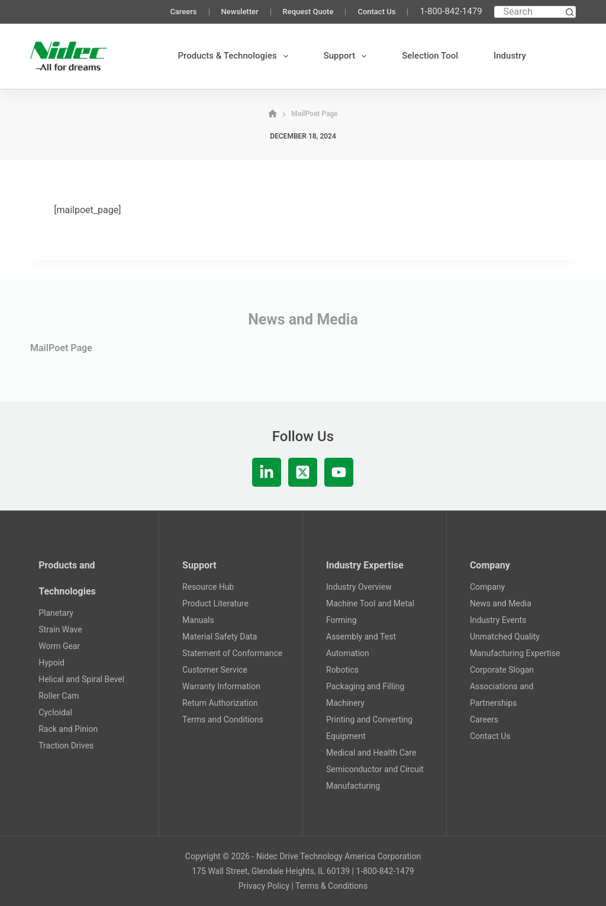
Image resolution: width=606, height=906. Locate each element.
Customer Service (214, 669)
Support (347, 56)
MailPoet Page (61, 348)
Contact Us (376, 11)
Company (487, 587)
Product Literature (215, 603)
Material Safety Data (219, 636)
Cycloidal (55, 712)
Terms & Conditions (331, 886)
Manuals (198, 620)
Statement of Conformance (232, 653)
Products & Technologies (235, 56)
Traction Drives (66, 745)
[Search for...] (529, 12)
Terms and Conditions (222, 719)
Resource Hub (208, 587)
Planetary (55, 613)
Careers (183, 11)
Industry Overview (359, 587)
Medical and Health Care (371, 752)
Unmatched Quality (505, 636)
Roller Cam (58, 696)
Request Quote (308, 11)
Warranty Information (221, 686)
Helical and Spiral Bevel (81, 679)
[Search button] (570, 12)
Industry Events (498, 620)
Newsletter (240, 11)
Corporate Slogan (502, 669)
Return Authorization (220, 703)
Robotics (342, 669)
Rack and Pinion (68, 729)
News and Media (500, 603)
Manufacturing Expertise (515, 653)
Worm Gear (59, 646)
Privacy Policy (263, 886)
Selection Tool (430, 55)
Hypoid (51, 662)
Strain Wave (60, 629)
